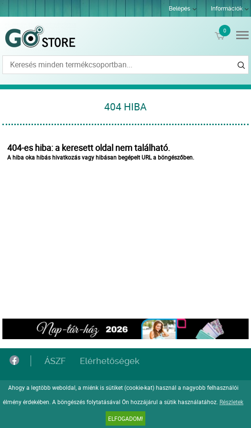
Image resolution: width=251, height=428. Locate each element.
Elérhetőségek (110, 361)
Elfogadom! (125, 418)
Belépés (179, 8)
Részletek (231, 402)
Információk (226, 8)
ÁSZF (54, 361)
